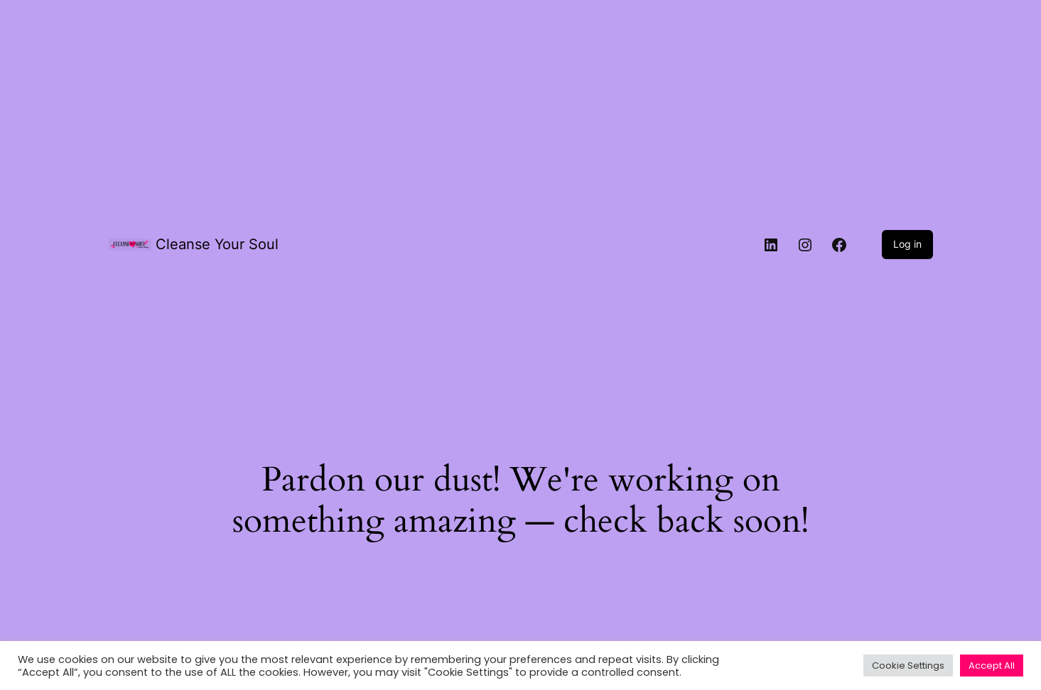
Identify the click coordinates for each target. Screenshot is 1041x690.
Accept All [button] (992, 665)
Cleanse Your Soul (217, 244)
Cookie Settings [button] (908, 665)
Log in (907, 244)
